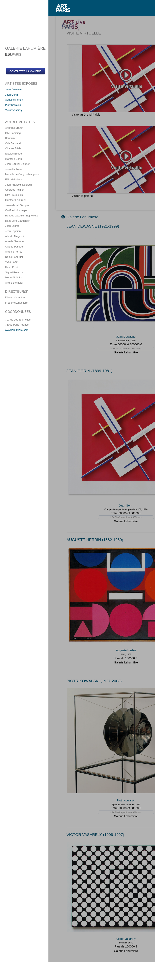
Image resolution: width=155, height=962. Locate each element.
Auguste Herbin (14, 99)
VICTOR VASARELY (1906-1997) (95, 834)
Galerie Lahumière (79, 217)
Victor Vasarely (13, 110)
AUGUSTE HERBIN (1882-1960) (95, 540)
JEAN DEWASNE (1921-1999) (93, 226)
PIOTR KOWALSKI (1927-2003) (94, 681)
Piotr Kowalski (13, 105)
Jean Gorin (11, 94)
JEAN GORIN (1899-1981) (89, 371)
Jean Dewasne (13, 89)
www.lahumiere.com (16, 329)
